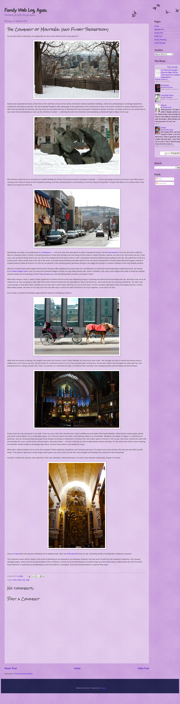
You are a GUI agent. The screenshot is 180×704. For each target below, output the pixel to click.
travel (19, 580)
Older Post (143, 668)
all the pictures (72, 554)
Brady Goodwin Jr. (162, 79)
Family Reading (160, 40)
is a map (15, 554)
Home (77, 668)
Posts (159, 179)
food (15, 580)
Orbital (163, 128)
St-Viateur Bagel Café (18, 271)
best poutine (113, 252)
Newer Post (11, 668)
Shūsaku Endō (167, 107)
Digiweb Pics (159, 29)
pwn (48, 274)
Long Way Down (167, 95)
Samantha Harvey (168, 130)
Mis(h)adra (165, 85)
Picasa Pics (158, 33)
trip (24, 580)
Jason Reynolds (167, 97)
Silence (163, 105)
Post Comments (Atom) (24, 674)
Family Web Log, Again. (26, 10)
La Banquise (46, 252)
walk (27, 580)
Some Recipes (159, 43)
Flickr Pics (158, 36)
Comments (161, 183)
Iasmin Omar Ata (167, 87)
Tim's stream (172, 67)
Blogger (103, 688)
